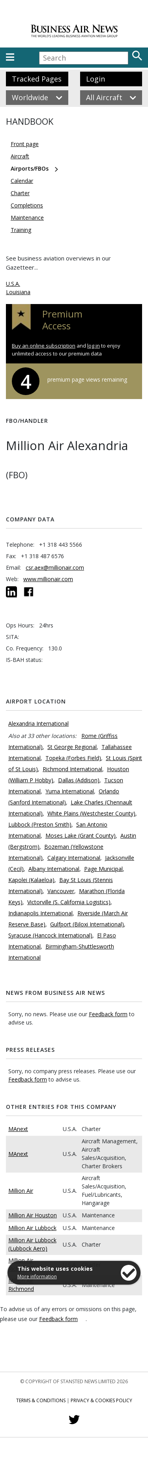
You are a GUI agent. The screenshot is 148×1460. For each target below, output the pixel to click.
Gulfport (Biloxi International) (87, 924)
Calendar (22, 180)
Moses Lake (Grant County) (80, 835)
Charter (20, 193)
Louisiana (18, 292)
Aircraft (20, 156)
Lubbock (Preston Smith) (39, 824)
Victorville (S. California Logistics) (69, 902)
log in (93, 345)
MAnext (18, 1129)
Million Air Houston (32, 1215)
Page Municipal (103, 869)
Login (95, 79)
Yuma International (69, 791)
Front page (25, 144)
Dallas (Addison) (78, 780)
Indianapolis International (40, 913)
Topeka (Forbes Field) (73, 758)
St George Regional (72, 747)
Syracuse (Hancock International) (50, 935)
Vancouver (60, 891)
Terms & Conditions (41, 1400)
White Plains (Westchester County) (91, 813)
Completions (27, 205)
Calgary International (73, 857)
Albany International (53, 869)
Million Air (20, 1190)
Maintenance (27, 217)
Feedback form (108, 1014)
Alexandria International (38, 723)
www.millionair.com (48, 579)
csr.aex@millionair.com (55, 567)
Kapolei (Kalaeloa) (31, 880)
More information (37, 1276)
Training (21, 230)
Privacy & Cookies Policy (101, 1400)
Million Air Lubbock (32, 1228)
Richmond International (72, 769)
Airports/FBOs (30, 168)
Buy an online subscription (43, 345)
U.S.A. (13, 283)
